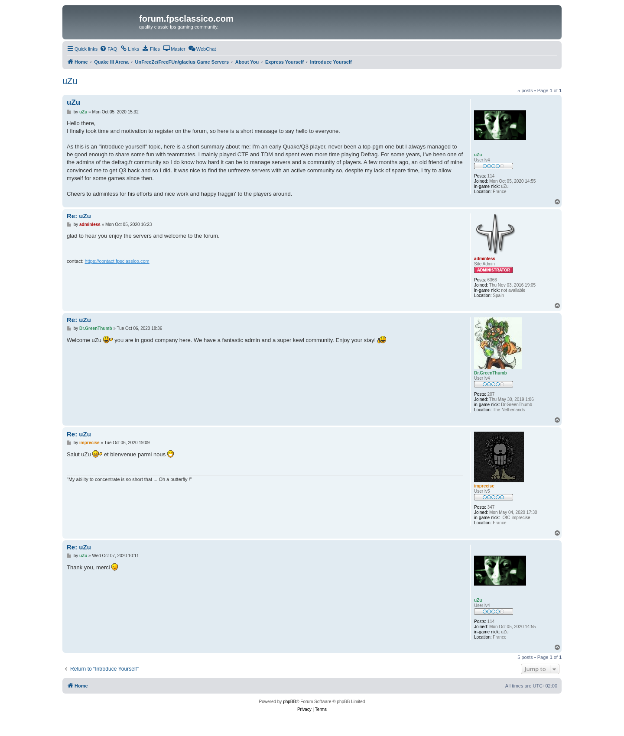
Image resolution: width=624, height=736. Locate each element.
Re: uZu (79, 216)
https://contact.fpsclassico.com (117, 261)
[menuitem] (108, 49)
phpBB (289, 701)
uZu (69, 81)
